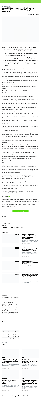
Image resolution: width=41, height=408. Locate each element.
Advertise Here (34, 395)
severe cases (34, 68)
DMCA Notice (29, 395)
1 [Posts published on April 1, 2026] (8, 333)
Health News (6, 6)
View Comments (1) (20, 211)
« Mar (3, 344)
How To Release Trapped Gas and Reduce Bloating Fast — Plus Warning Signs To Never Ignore (10, 309)
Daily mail (10, 196)
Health (4, 357)
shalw (3, 222)
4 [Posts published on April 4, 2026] (15, 333)
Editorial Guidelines (23, 395)
